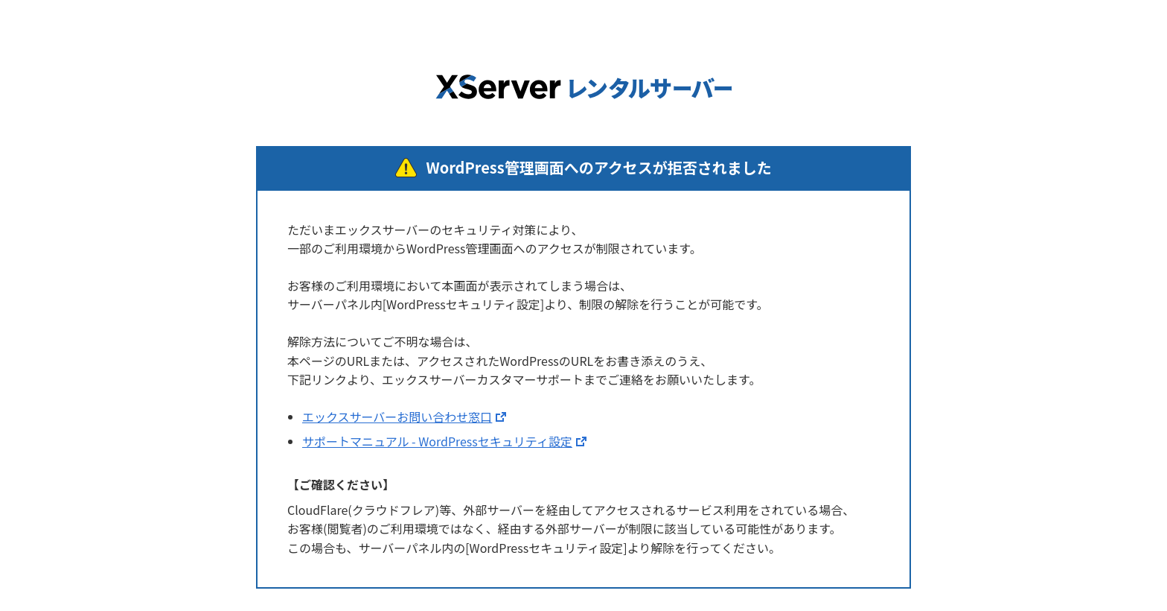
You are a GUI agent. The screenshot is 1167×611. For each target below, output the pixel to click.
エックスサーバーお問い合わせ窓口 (397, 416)
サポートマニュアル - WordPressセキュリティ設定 (437, 441)
